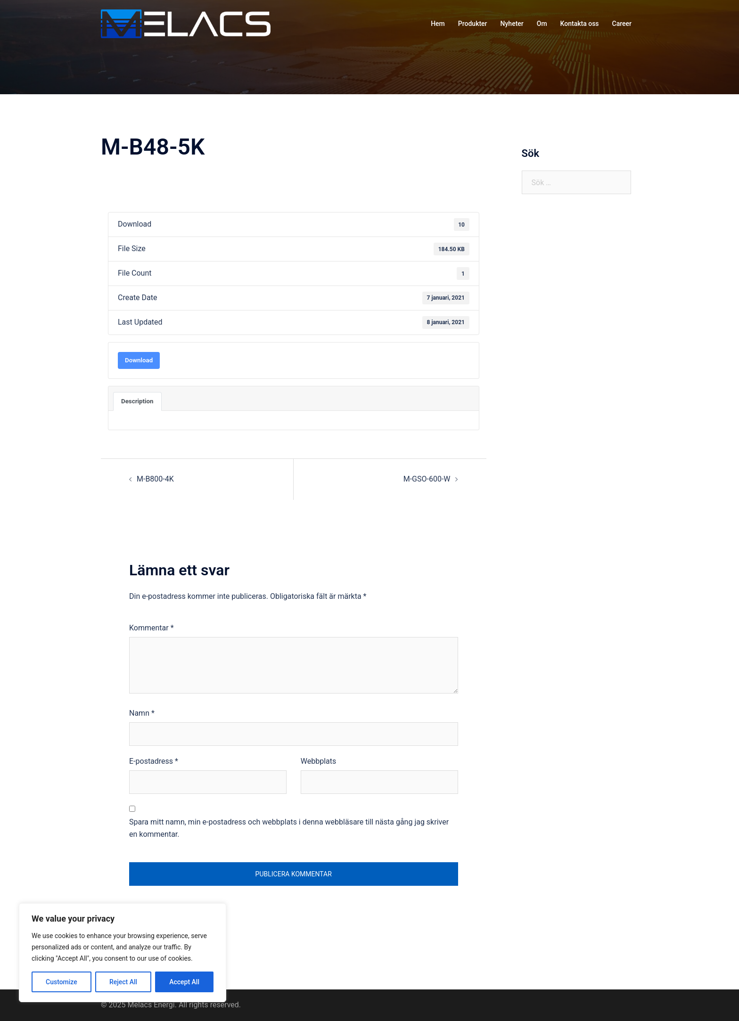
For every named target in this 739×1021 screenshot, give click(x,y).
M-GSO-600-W (427, 478)
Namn (142, 713)
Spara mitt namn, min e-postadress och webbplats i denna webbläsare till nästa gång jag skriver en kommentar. (289, 828)
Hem (438, 23)
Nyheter (512, 23)
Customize (61, 982)
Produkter (472, 23)
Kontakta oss (579, 23)
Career (622, 23)
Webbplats (318, 761)
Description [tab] (137, 401)
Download (139, 360)
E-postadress (153, 761)
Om (542, 23)
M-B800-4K (155, 478)
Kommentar (151, 627)
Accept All (184, 982)
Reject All (123, 982)
